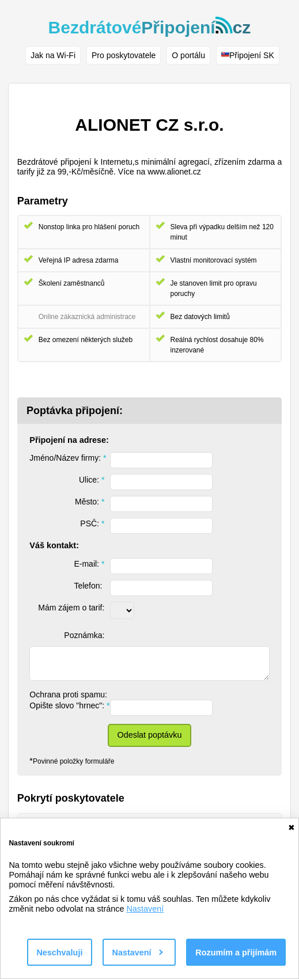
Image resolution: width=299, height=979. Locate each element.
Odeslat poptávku (150, 734)
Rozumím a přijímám (236, 952)
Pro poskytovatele (124, 55)
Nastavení (145, 908)
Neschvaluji (59, 952)
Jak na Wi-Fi (53, 55)
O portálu (188, 55)
